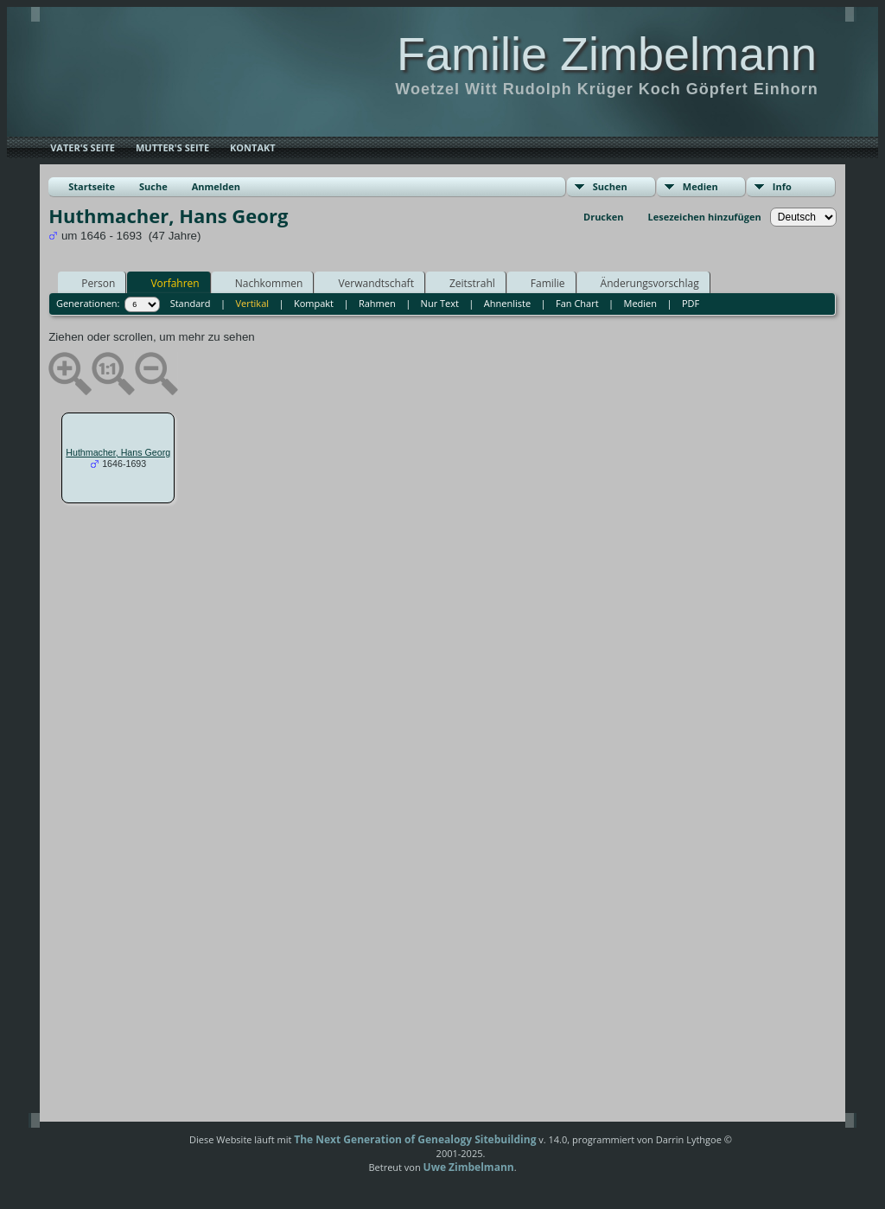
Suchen (610, 186)
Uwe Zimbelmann (468, 1167)
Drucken (603, 216)
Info (782, 186)
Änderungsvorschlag (642, 283)
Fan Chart (577, 303)
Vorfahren (167, 283)
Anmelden (216, 186)
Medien (700, 186)
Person (90, 283)
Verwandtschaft (368, 283)
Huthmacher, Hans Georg (118, 452)
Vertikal (252, 303)
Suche (153, 186)
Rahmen (377, 303)
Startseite (91, 186)
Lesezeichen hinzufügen (704, 216)
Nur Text (440, 303)
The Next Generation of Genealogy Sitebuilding (415, 1139)
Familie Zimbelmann (607, 54)
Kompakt (314, 303)
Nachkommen (261, 283)
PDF (690, 303)
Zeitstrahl (464, 283)
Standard (190, 303)
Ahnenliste (507, 303)
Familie (540, 283)
